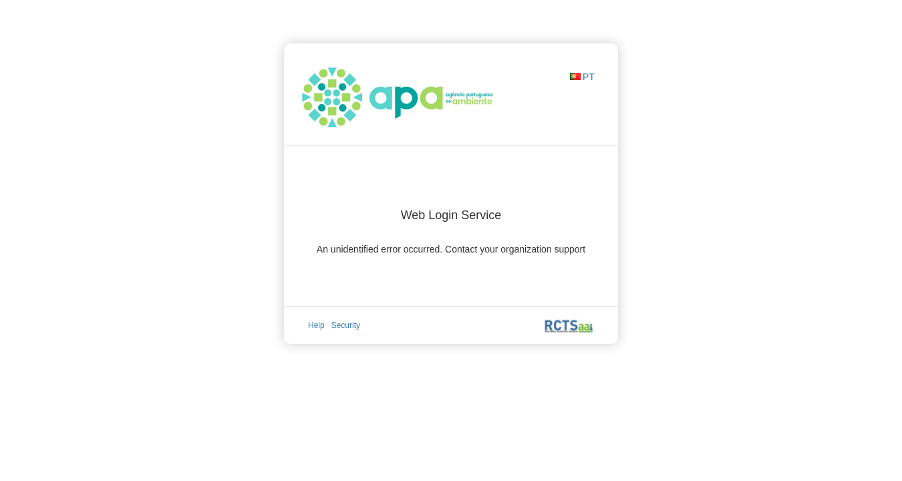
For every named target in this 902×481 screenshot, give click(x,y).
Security (345, 325)
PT (589, 76)
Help (316, 325)
